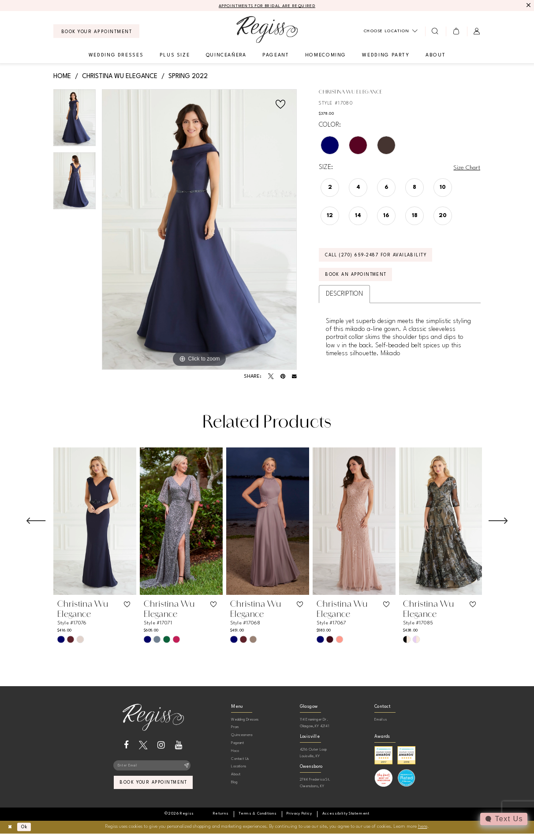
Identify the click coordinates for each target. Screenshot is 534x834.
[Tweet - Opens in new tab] (270, 376)
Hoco (235, 751)
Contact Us (240, 759)
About (235, 775)
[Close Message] (528, 5)
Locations (238, 767)
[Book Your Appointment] (96, 31)
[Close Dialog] (10, 827)
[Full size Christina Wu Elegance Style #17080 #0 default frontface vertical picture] (199, 230)
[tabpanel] (74, 121)
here (422, 827)
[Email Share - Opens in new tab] (294, 377)
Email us (380, 719)
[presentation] (94, 521)
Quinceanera (241, 735)
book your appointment (153, 783)
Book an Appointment (357, 276)
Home (62, 76)
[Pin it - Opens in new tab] (282, 376)
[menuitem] (96, 31)
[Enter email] (153, 766)
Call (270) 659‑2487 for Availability (378, 256)
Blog (234, 782)
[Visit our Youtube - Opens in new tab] (179, 745)
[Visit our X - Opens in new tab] (143, 745)
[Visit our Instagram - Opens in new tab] (161, 745)
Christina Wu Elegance (119, 76)
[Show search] (435, 31)
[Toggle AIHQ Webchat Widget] (503, 819)
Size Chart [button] (466, 168)
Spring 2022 (188, 76)
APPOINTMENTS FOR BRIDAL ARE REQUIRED (267, 6)
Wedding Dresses (244, 719)
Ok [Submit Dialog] (26, 827)
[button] (456, 31)
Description (344, 296)
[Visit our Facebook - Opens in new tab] (126, 745)
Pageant (237, 743)
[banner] (267, 29)
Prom (235, 727)
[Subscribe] (186, 766)
